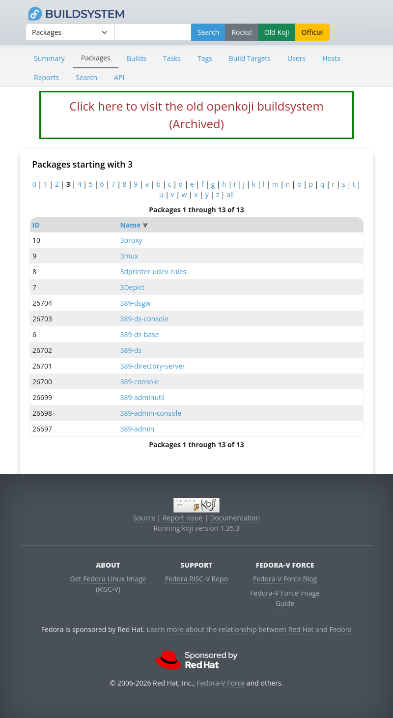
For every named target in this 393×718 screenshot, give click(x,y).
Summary (49, 58)
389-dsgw (135, 303)
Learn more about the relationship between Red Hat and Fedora (249, 629)
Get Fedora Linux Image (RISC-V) (108, 584)
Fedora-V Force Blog (285, 578)
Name (130, 225)
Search (86, 77)
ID (36, 225)
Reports (46, 77)
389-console (139, 381)
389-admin (137, 428)
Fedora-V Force (220, 683)
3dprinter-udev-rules (153, 271)
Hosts (331, 58)
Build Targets (250, 58)
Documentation (235, 517)
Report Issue (183, 517)
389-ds (130, 350)
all (230, 194)
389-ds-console (144, 318)
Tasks (172, 58)
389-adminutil (142, 397)
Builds (136, 58)
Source (144, 517)
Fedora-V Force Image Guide (285, 598)
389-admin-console (150, 413)
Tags (204, 58)
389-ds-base (139, 334)
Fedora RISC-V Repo (196, 578)
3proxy (131, 240)
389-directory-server (152, 366)
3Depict (132, 287)
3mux (129, 255)
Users (296, 58)
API (119, 77)
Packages (96, 57)
